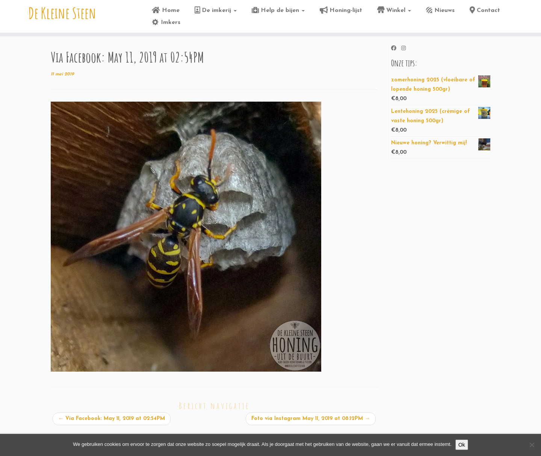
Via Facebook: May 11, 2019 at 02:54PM (111, 419)
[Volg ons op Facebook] (396, 49)
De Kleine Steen (62, 13)
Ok (461, 445)
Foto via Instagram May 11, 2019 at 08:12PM (310, 419)
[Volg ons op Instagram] (406, 49)
